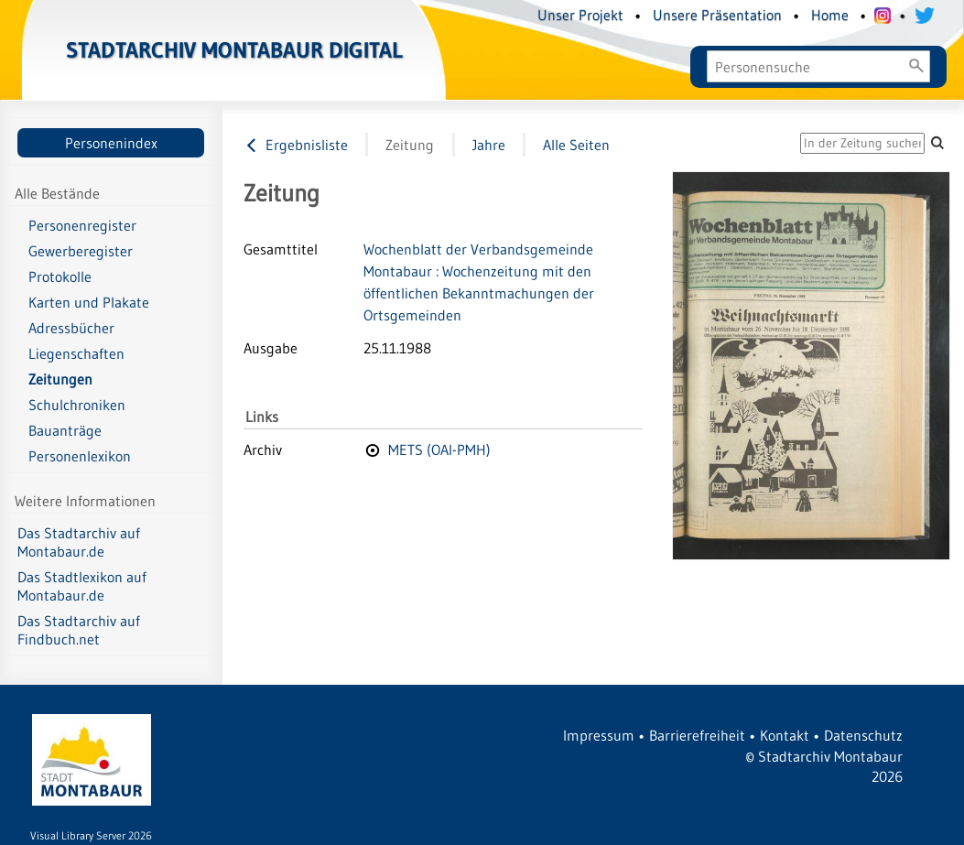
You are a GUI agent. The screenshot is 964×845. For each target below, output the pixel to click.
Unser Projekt (580, 14)
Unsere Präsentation (717, 14)
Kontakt (784, 735)
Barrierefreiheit (697, 735)
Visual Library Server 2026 (91, 835)
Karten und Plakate (88, 302)
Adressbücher (71, 328)
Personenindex (111, 143)
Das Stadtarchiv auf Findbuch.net (78, 630)
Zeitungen (60, 379)
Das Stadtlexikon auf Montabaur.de (81, 586)
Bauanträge (65, 430)
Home (830, 14)
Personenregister (82, 225)
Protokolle (60, 276)
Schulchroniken (76, 404)
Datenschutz (863, 735)
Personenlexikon (79, 456)
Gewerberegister (80, 251)
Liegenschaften (76, 353)
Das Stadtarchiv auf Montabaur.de (78, 542)
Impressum (598, 735)
